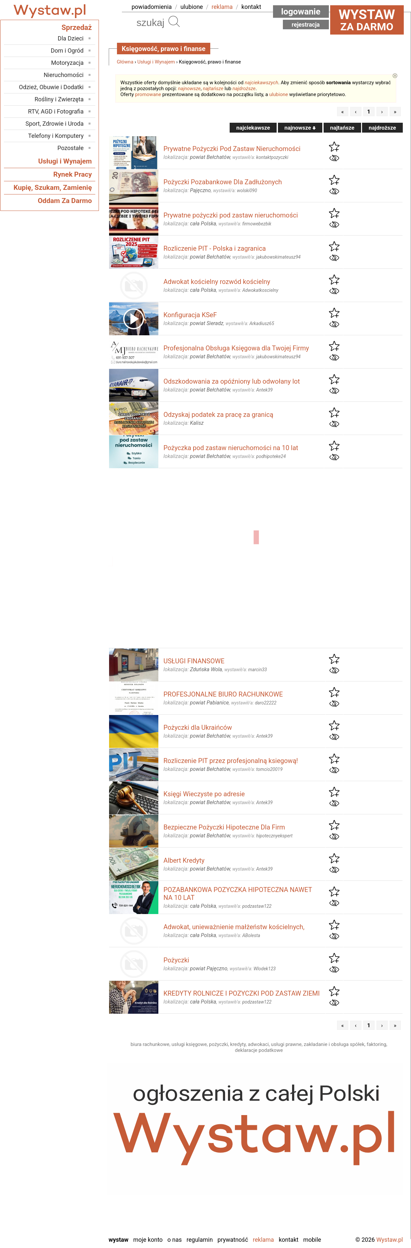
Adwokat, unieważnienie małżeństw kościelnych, (234, 927)
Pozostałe (70, 147)
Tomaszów (70, 1194)
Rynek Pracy (72, 174)
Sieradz (74, 1186)
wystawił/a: (260, 157)
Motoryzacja (67, 62)
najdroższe (244, 88)
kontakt (251, 6)
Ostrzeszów (69, 1150)
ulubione (191, 6)
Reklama (263, 1239)
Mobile (312, 1239)
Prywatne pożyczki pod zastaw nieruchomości (231, 215)
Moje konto (148, 1239)
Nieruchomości (64, 74)
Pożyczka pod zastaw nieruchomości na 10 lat (231, 448)
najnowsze (189, 88)
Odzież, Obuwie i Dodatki (51, 87)
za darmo (367, 20)
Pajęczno (72, 1168)
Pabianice (71, 1159)
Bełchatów (71, 1114)
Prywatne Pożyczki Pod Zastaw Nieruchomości (232, 149)
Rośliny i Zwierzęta (58, 99)
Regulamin (200, 1239)
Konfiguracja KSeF (190, 315)
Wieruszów (70, 1221)
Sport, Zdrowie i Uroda (55, 123)
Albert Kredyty (184, 860)
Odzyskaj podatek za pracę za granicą (218, 415)
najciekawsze (253, 127)
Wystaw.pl (389, 1239)
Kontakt (288, 1239)
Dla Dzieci (71, 38)
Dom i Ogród (67, 50)
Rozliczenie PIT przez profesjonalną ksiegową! (231, 761)
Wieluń (75, 1212)
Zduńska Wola (66, 1230)
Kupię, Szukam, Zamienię (52, 187)
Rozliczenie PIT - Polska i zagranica (215, 248)
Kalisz (76, 1141)
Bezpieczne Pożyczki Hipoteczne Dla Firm (224, 827)
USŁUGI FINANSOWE (194, 661)
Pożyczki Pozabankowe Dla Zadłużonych (223, 182)
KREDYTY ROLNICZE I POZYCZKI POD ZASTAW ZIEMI (242, 993)
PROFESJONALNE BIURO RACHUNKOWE (223, 694)
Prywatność (232, 1239)
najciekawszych (261, 83)
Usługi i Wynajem (156, 62)
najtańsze (213, 88)
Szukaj (174, 21)
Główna (125, 62)
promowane (148, 94)
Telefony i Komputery (56, 135)
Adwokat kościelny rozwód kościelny (217, 282)
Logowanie (301, 11)
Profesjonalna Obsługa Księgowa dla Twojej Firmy (236, 348)
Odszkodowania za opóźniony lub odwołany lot (232, 381)
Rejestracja (306, 24)
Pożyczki (176, 960)
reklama (222, 6)
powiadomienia (152, 6)
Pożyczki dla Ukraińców (198, 727)
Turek (76, 1203)
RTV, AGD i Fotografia (55, 111)
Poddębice (70, 1177)
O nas (175, 1239)
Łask (77, 1123)
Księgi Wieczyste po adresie (204, 794)
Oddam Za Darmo (65, 201)
